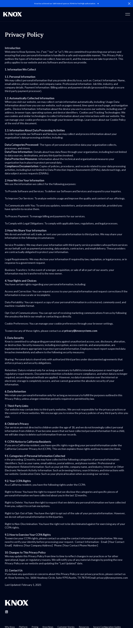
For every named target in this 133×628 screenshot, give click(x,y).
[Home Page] (12, 14)
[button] (129, 3)
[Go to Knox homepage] (16, 603)
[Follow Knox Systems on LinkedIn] (6, 612)
